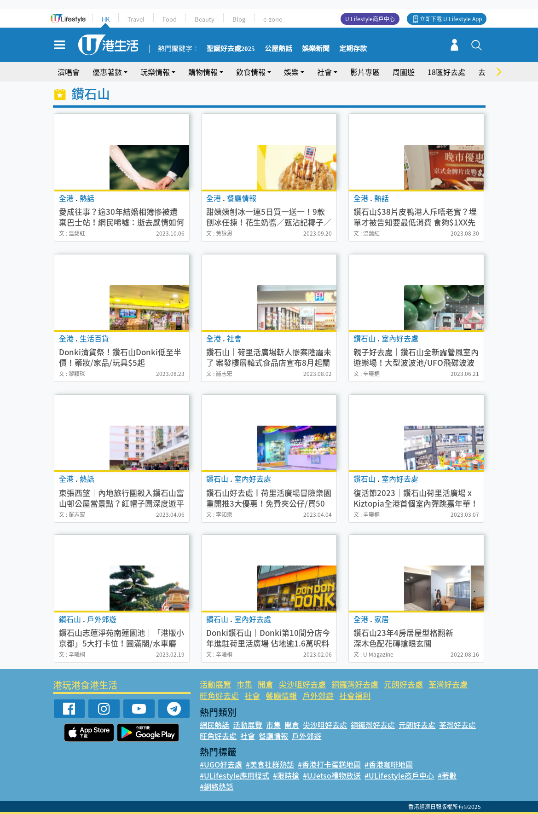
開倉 (265, 684)
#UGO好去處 (221, 764)
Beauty (204, 19)
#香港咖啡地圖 (388, 764)
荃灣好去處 (448, 684)
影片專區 (365, 71)
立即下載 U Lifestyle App (451, 19)
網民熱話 (214, 724)
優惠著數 (107, 71)
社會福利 (354, 695)
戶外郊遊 (318, 695)
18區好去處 (446, 71)
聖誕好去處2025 (231, 48)
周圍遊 (404, 71)
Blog (238, 19)
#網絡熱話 (216, 786)
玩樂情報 (155, 71)
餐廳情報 (281, 695)
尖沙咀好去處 (302, 684)
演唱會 (69, 71)
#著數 (447, 775)
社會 (324, 71)
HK (106, 19)
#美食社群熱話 (270, 764)
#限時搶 (286, 775)
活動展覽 (215, 684)
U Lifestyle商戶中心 (370, 19)
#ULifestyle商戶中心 (399, 775)
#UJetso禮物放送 (332, 775)
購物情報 (203, 71)
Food (169, 19)
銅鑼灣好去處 (354, 684)
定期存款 (353, 48)
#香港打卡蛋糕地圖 (329, 764)
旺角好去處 (219, 695)
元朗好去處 (403, 684)
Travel (136, 19)
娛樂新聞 (316, 48)
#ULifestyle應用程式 (234, 775)
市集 (244, 684)
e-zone (272, 19)
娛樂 (291, 71)
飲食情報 (251, 71)
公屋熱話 (278, 48)
